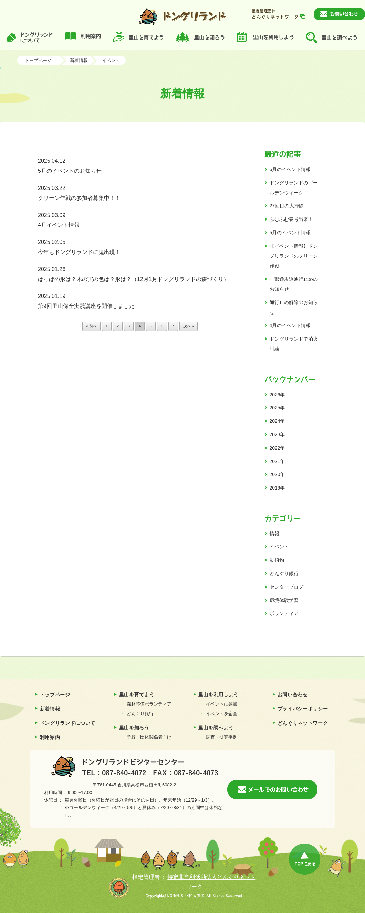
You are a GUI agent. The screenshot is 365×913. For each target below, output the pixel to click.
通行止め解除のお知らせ (294, 307)
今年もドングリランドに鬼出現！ (140, 246)
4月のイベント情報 (290, 325)
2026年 (277, 394)
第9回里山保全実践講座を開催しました (140, 300)
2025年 (277, 407)
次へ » (188, 326)
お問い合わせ (293, 694)
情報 (274, 533)
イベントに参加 (221, 704)
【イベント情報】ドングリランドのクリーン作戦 (294, 256)
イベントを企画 (221, 713)
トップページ (38, 60)
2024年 (277, 421)
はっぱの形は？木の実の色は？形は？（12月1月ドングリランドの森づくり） (140, 273)
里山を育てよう (137, 694)
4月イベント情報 (140, 219)
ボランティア (284, 613)
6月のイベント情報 (290, 169)
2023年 (277, 434)
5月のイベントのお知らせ (140, 165)
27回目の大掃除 (287, 205)
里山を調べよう (216, 727)
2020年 (277, 474)
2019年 (277, 488)
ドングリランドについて (68, 723)
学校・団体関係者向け (149, 737)
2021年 (277, 461)
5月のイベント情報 (290, 232)
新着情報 (79, 60)
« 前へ (91, 326)
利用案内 (50, 737)
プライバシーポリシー (303, 708)
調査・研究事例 (221, 737)
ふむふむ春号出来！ (291, 219)
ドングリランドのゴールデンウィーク (294, 187)
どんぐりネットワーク (303, 723)
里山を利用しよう (218, 694)
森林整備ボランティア (149, 704)
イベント (111, 60)
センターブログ (286, 587)
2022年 (277, 448)
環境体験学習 (284, 600)
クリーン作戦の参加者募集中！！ (140, 192)
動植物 (277, 560)
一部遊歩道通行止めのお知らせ (294, 284)
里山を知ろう (134, 727)
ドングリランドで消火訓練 (294, 344)
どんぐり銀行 (284, 573)
